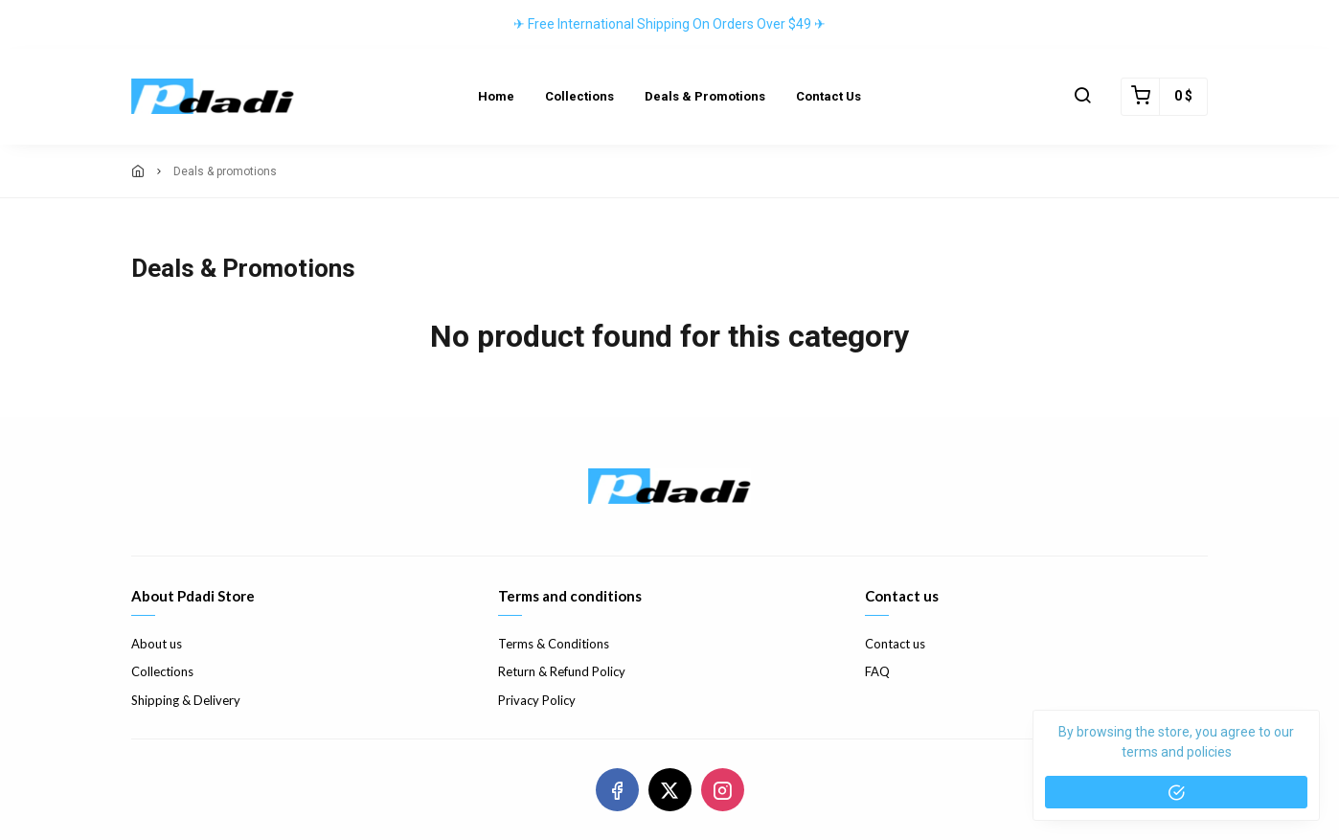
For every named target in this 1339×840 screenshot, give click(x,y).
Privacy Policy (537, 700)
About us (156, 643)
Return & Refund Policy (561, 671)
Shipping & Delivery (185, 700)
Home (496, 96)
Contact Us (828, 96)
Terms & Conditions (553, 643)
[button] (1082, 97)
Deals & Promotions (705, 96)
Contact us (895, 643)
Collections (579, 96)
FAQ (877, 671)
